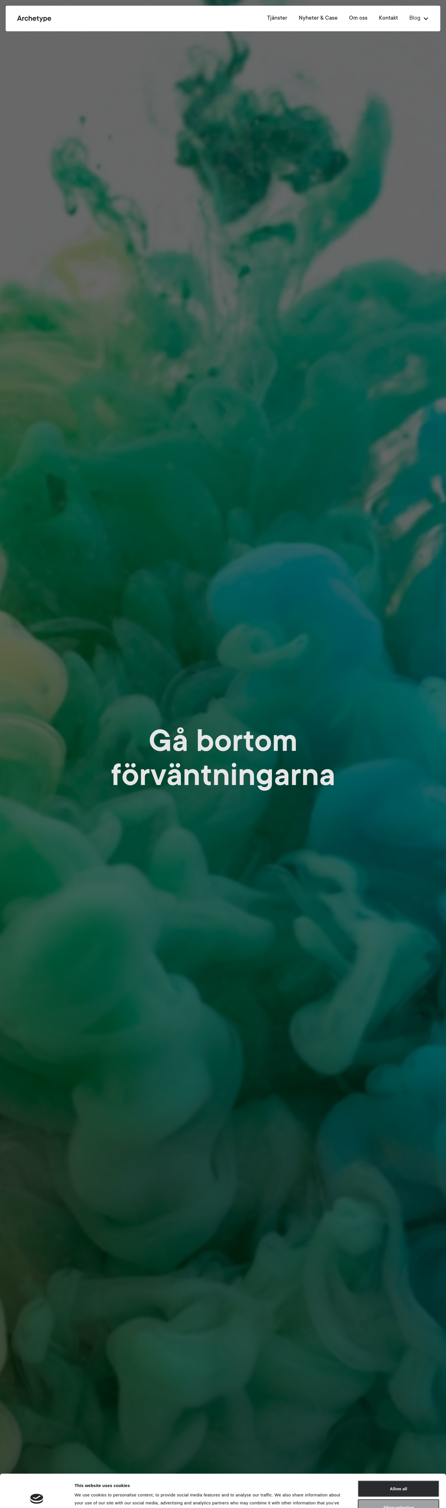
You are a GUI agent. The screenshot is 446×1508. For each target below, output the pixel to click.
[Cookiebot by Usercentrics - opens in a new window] (37, 1497)
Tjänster (277, 18)
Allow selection (398, 1474)
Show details (298, 1496)
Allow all (398, 1455)
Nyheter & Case (318, 18)
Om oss (358, 18)
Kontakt (388, 18)
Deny (398, 1492)
